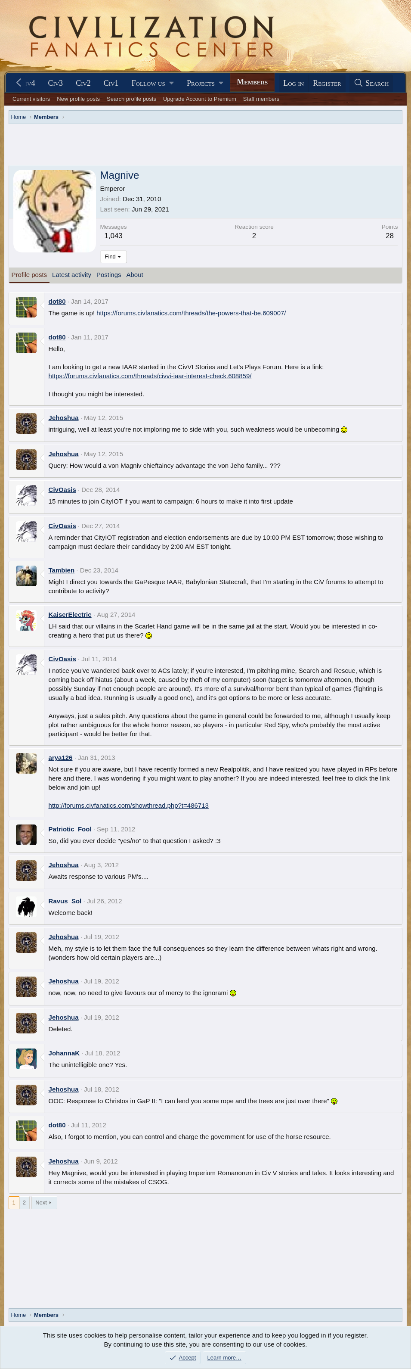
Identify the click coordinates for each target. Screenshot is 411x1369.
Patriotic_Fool (70, 829)
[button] (152, 83)
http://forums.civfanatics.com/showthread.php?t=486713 (129, 805)
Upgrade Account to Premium (199, 99)
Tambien (62, 570)
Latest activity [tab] (71, 274)
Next (41, 1202)
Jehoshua (64, 417)
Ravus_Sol (65, 901)
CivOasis (62, 489)
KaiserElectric (70, 614)
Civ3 (55, 83)
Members (252, 82)
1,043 (113, 236)
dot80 (57, 301)
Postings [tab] (108, 274)
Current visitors (31, 99)
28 (390, 236)
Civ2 (83, 83)
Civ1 (111, 83)
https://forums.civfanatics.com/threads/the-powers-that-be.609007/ (191, 313)
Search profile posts (131, 99)
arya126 (61, 757)
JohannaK (64, 1053)
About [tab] (135, 274)
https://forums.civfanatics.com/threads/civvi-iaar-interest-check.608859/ (150, 376)
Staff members (261, 99)
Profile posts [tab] (29, 274)
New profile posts (78, 99)
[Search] (371, 83)
